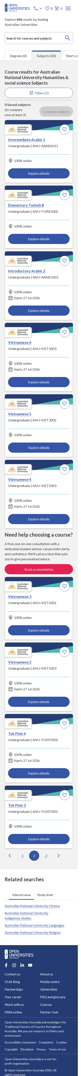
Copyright (11, 1049)
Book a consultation (38, 569)
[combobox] (39, 38)
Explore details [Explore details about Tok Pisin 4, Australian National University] (39, 773)
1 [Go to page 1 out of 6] (22, 856)
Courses (46, 1004)
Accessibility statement (20, 1042)
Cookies (61, 1042)
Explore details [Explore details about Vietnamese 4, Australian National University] (39, 519)
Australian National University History (32, 906)
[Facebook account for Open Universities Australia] (6, 965)
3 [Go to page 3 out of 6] (46, 856)
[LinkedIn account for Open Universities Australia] (22, 965)
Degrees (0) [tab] (18, 56)
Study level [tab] (45, 894)
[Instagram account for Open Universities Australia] (14, 965)
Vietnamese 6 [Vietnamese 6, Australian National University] (19, 342)
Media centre (50, 981)
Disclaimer (27, 1049)
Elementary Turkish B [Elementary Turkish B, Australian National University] (26, 205)
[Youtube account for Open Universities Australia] (30, 965)
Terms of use (57, 1049)
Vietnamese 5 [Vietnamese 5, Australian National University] (19, 413)
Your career (13, 997)
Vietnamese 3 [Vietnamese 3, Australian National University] (19, 596)
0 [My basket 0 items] (58, 8)
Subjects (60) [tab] (46, 56)
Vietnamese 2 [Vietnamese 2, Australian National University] (19, 661)
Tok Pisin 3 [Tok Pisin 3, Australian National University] (17, 805)
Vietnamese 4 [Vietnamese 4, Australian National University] (19, 479)
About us (46, 974)
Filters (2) (39, 92)
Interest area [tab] (21, 894)
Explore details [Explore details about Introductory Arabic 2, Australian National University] (39, 310)
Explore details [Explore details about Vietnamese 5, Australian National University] (39, 447)
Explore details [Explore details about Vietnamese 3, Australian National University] (39, 630)
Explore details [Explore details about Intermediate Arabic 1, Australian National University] (39, 173)
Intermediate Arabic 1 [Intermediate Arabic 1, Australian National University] (26, 139)
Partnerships (14, 989)
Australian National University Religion (33, 932)
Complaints (46, 1042)
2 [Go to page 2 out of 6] (34, 856)
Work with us (14, 1004)
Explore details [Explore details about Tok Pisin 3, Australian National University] (39, 839)
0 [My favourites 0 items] (49, 8)
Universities (49, 989)
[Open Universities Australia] (17, 11)
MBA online (13, 1012)
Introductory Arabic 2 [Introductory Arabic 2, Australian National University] (26, 270)
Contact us (12, 974)
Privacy (41, 1049)
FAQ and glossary (53, 997)
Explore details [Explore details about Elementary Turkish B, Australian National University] (39, 239)
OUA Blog (12, 981)
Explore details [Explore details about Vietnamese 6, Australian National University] (39, 382)
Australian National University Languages (34, 925)
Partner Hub (49, 1012)
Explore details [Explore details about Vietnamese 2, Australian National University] (39, 702)
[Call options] (38, 8)
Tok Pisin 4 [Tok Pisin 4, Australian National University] (17, 733)
